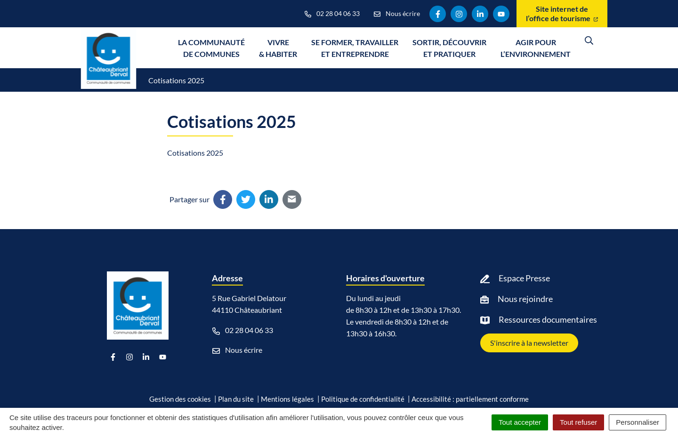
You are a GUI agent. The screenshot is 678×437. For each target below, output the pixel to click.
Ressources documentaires (548, 319)
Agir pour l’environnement (535, 48)
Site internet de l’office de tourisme (562, 13)
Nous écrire (237, 350)
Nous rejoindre (525, 299)
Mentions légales (287, 399)
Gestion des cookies (180, 399)
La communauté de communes (211, 48)
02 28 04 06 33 (242, 330)
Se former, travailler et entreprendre (354, 48)
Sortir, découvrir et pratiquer (449, 48)
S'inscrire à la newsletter (529, 342)
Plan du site (236, 399)
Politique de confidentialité (362, 399)
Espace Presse (524, 278)
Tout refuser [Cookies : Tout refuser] (578, 422)
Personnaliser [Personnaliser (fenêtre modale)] (637, 422)
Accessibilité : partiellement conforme (470, 399)
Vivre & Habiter (278, 48)
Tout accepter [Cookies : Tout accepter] (520, 422)
